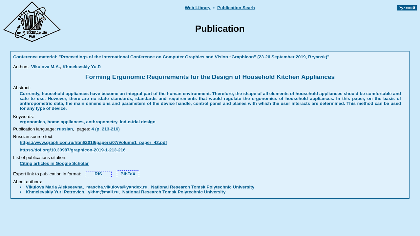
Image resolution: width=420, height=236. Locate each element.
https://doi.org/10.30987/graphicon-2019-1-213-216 (73, 150)
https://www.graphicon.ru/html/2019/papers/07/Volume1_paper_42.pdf (93, 142)
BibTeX (128, 173)
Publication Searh (236, 7)
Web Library (197, 7)
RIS (98, 173)
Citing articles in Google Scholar (54, 163)
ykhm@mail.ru (103, 191)
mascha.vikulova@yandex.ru (116, 187)
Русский (407, 8)
